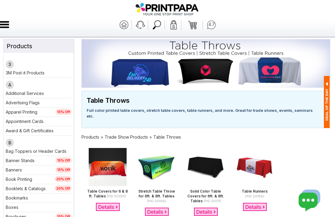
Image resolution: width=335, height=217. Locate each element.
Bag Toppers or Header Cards (36, 151)
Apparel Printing (21, 112)
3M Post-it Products (25, 72)
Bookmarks (17, 197)
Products (90, 137)
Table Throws (167, 137)
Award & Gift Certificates (30, 130)
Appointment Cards (25, 121)
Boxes (12, 207)
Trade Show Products (126, 137)
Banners (14, 169)
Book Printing (19, 179)
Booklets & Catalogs (26, 188)
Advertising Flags (23, 102)
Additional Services (25, 93)
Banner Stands (20, 160)
